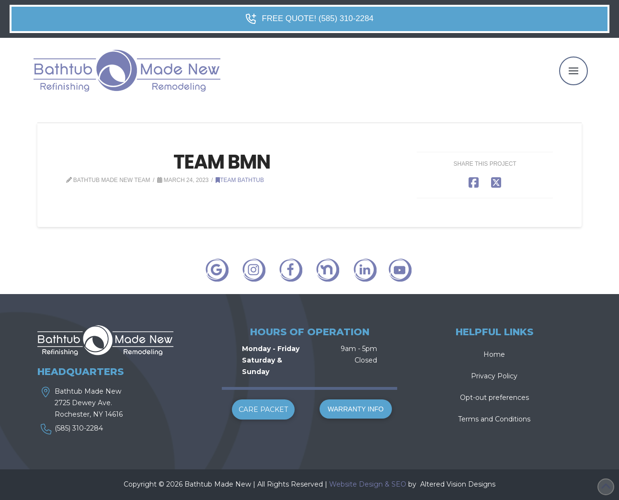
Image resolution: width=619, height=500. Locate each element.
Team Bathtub (240, 180)
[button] (573, 71)
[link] (419, 484)
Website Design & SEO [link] (367, 484)
